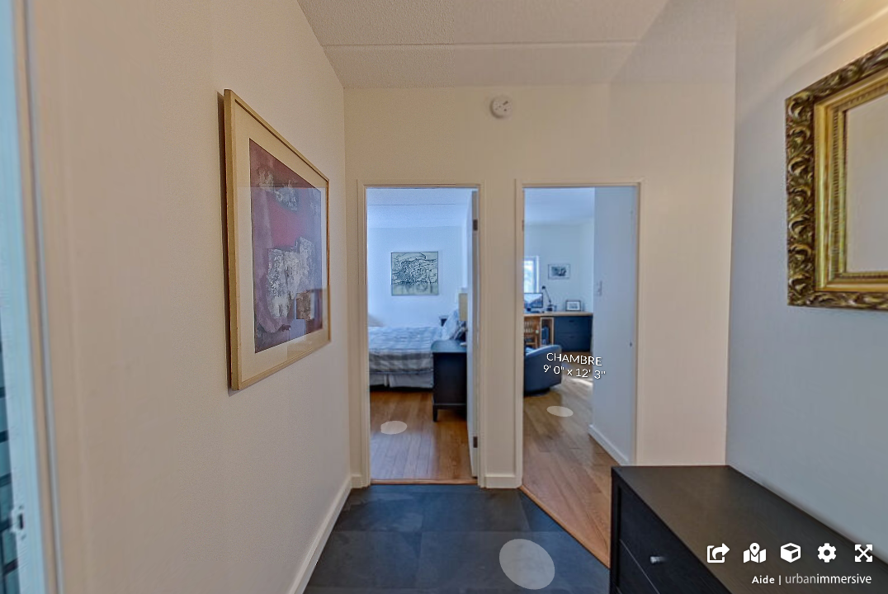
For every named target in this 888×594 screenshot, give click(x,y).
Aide (763, 579)
